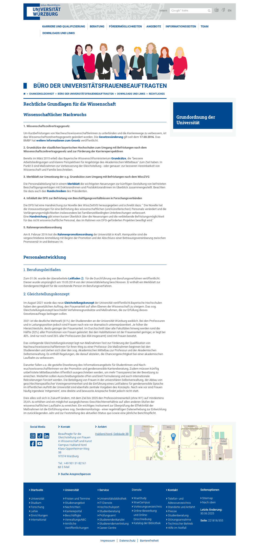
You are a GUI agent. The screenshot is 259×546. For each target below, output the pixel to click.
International (37, 520)
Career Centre (107, 528)
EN (229, 10)
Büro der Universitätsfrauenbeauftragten (100, 85)
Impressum (107, 540)
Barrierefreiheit (149, 540)
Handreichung (38, 216)
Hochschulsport (108, 507)
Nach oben (208, 503)
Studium (35, 503)
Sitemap (206, 498)
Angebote (153, 26)
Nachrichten (71, 507)
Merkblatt (73, 183)
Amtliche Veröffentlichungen (76, 526)
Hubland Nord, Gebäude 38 (112, 433)
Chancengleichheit (41, 93)
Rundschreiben (56, 191)
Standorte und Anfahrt (180, 507)
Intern (163, 10)
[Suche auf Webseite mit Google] (191, 10)
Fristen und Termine (76, 499)
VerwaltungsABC (74, 520)
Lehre (33, 512)
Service (103, 490)
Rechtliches (157, 93)
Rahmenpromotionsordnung (75, 234)
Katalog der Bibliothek (146, 523)
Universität (36, 499)
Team (204, 26)
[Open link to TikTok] (40, 436)
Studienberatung (109, 512)
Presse (171, 512)
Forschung (36, 507)
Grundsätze (118, 158)
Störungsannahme (178, 520)
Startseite (36, 490)
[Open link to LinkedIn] (47, 436)
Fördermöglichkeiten (125, 26)
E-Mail (65, 467)
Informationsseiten (181, 26)
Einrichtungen (38, 516)
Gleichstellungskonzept (79, 302)
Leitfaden (74, 278)
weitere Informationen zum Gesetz (58, 140)
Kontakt (65, 426)
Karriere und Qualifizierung (63, 26)
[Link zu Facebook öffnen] (33, 444)
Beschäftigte (72, 516)
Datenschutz (127, 540)
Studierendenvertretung (112, 524)
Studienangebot (74, 503)
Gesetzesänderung (111, 137)
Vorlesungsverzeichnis (147, 507)
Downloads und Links (58, 33)
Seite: (203, 520)
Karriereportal (72, 512)
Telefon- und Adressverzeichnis (178, 501)
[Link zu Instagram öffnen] (33, 436)
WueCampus (141, 503)
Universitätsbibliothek (112, 499)
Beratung (97, 26)
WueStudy (139, 498)
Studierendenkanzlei (111, 520)
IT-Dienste (105, 503)
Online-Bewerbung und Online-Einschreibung (144, 515)
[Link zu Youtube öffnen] (40, 444)
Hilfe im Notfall (176, 528)
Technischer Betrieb (179, 524)
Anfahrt (102, 426)
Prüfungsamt (107, 516)
